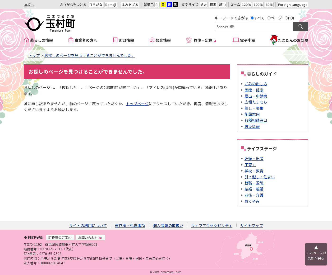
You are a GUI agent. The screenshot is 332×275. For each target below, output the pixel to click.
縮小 (222, 4)
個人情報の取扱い (168, 225)
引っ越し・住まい (259, 177)
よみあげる (130, 4)
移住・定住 (205, 40)
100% (258, 4)
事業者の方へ (85, 40)
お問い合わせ (90, 237)
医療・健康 (253, 90)
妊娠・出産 (253, 158)
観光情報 (163, 40)
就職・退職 (253, 183)
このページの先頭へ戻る (316, 255)
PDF (291, 18)
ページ (276, 18)
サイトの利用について (88, 225)
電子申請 (247, 40)
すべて (259, 18)
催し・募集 (253, 108)
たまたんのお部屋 (293, 40)
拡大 (203, 4)
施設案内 (252, 114)
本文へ (29, 4)
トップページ (137, 103)
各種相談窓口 (255, 120)
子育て (250, 164)
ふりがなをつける (73, 4)
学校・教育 (253, 171)
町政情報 (126, 40)
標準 (213, 4)
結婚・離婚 (253, 189)
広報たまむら (255, 102)
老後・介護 (253, 195)
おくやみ (252, 201)
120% (246, 4)
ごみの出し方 (255, 83)
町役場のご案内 (60, 237)
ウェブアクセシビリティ (211, 225)
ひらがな (95, 4)
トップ (34, 55)
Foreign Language (292, 4)
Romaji (110, 4)
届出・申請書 (255, 96)
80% (269, 4)
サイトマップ (251, 225)
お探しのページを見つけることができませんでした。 (89, 55)
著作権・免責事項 (130, 225)
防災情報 (252, 126)
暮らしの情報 (41, 40)
